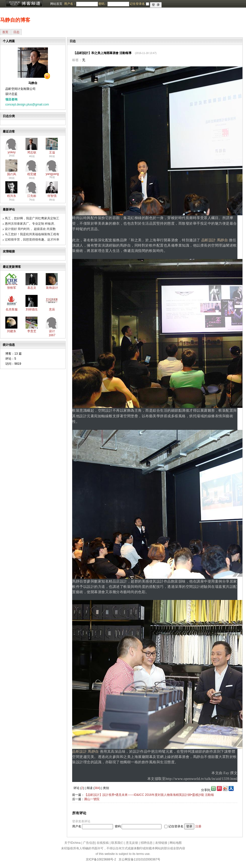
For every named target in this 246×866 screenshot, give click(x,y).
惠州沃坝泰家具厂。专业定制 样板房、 (31, 223)
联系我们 (117, 843)
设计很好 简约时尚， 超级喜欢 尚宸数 (30, 229)
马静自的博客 (15, 20)
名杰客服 (12, 309)
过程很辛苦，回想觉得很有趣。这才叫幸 (32, 239)
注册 (198, 826)
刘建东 (11, 331)
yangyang (52, 174)
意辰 (52, 309)
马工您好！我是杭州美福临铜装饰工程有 (32, 234)
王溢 (52, 152)
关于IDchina (72, 843)
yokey (11, 152)
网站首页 (56, 4)
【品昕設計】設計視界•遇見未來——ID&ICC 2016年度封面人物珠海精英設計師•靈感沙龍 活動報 (149, 795)
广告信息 (89, 843)
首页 (5, 32)
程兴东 (11, 196)
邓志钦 (31, 152)
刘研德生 (32, 309)
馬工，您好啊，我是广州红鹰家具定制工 (32, 218)
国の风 (11, 174)
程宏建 (31, 174)
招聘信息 (147, 843)
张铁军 (11, 288)
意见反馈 (132, 843)
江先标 (31, 196)
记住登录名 (175, 826)
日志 (16, 32)
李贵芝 (31, 331)
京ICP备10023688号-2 (101, 859)
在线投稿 (103, 843)
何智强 (52, 196)
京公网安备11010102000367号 (139, 859)
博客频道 (24, 4)
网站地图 (176, 843)
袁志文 (31, 288)
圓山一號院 (91, 799)
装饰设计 (52, 288)
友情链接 (161, 843)
